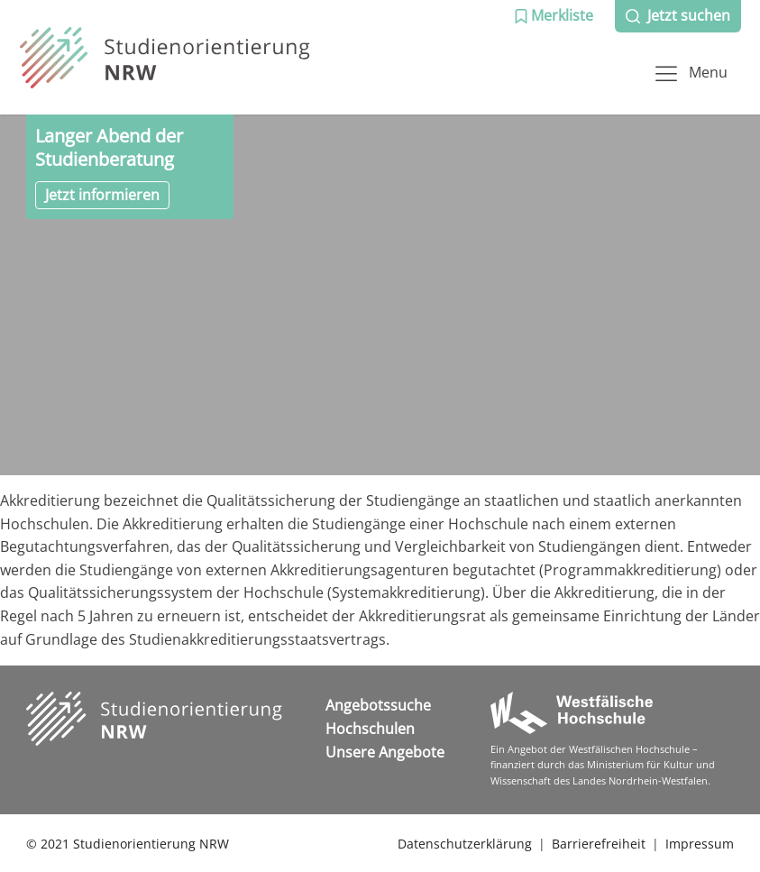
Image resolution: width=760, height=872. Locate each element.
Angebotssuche (378, 705)
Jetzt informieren (102, 195)
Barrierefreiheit (599, 843)
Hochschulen (370, 729)
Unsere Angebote (384, 752)
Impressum (699, 843)
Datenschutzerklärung (465, 843)
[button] (554, 16)
